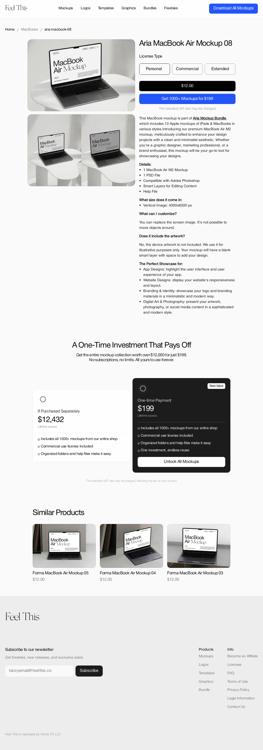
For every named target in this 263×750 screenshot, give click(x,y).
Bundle (204, 690)
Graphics (206, 681)
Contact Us (236, 707)
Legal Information (241, 698)
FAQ (230, 673)
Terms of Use (237, 681)
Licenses (234, 665)
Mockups (206, 656)
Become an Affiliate (242, 656)
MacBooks (29, 29)
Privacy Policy (238, 690)
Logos (204, 665)
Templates (206, 673)
